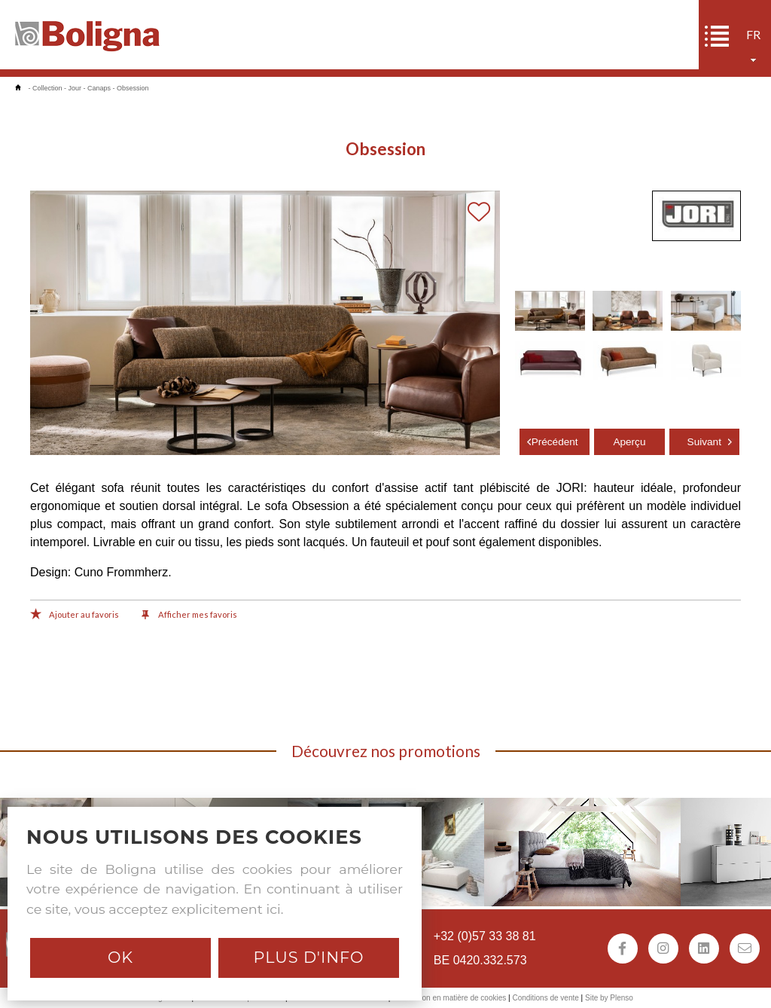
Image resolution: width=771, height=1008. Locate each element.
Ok (120, 957)
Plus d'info (308, 957)
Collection (47, 88)
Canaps (99, 88)
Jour (75, 88)
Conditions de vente (545, 998)
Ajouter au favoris (74, 615)
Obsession (133, 88)
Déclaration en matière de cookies (449, 998)
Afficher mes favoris (189, 615)
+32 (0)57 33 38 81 (485, 936)
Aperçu (629, 441)
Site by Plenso (609, 998)
